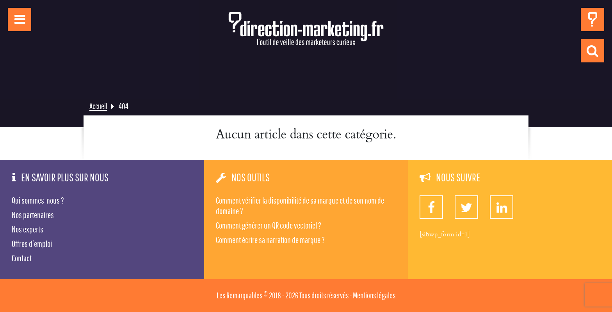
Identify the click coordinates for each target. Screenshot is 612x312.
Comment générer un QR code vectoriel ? (268, 225)
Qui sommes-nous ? (38, 200)
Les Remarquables (239, 295)
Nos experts (27, 229)
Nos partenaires (33, 215)
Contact (22, 258)
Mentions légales (374, 295)
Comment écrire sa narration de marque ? (270, 240)
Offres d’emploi (32, 244)
